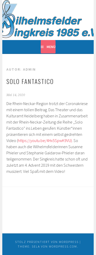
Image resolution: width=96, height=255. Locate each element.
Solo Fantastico (30, 81)
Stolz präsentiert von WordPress (47, 242)
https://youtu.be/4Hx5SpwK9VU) (45, 140)
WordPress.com (63, 246)
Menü (51, 46)
